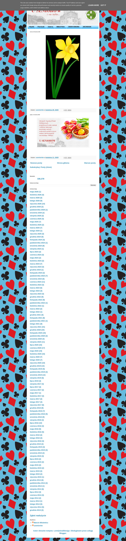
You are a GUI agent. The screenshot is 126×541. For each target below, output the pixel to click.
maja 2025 (34, 222)
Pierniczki (41, 27)
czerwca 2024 (35, 255)
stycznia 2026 (35, 204)
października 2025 (37, 210)
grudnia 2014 (35, 480)
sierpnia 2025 (35, 216)
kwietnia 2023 (35, 285)
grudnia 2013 (35, 510)
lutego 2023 (35, 291)
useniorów (38, 526)
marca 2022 (35, 309)
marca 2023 (35, 288)
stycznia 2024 (35, 267)
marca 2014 (35, 501)
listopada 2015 (36, 447)
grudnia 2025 (35, 207)
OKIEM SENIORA (73, 27)
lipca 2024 (34, 252)
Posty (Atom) (46, 167)
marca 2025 (35, 228)
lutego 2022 (35, 312)
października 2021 (37, 321)
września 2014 (36, 486)
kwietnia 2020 (35, 354)
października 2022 (37, 303)
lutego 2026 (35, 201)
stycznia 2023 (35, 294)
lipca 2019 (34, 381)
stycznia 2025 (35, 234)
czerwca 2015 (35, 462)
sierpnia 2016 (35, 420)
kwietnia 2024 (35, 261)
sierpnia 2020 (35, 342)
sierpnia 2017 (35, 384)
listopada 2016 (36, 411)
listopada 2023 (36, 273)
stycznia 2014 (35, 507)
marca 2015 (35, 471)
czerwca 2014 (35, 495)
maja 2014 (34, 498)
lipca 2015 (34, 459)
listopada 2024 (36, 240)
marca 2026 (35, 198)
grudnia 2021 (35, 315)
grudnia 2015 (35, 444)
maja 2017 (34, 393)
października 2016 (37, 414)
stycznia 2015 (35, 477)
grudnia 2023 (35, 270)
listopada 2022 (36, 300)
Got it (103, 5)
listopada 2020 (36, 333)
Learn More (93, 5)
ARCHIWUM (87, 27)
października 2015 (37, 450)
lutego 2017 (35, 402)
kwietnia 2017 (35, 396)
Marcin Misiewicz (41, 523)
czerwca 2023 (35, 282)
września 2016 (36, 417)
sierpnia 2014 (35, 489)
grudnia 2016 (35, 408)
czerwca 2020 (35, 348)
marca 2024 (35, 264)
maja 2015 (34, 465)
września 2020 (36, 339)
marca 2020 (35, 357)
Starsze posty (90, 163)
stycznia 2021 (35, 327)
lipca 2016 (34, 423)
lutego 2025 (35, 231)
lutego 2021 (35, 324)
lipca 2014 (34, 492)
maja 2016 (34, 429)
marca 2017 (35, 399)
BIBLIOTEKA (61, 27)
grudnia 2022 (35, 297)
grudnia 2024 (35, 237)
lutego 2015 (35, 474)
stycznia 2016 (35, 441)
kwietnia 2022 (35, 306)
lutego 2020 (35, 360)
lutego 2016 (35, 438)
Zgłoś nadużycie (38, 515)
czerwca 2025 (35, 219)
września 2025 (36, 213)
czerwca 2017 (35, 390)
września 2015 (36, 453)
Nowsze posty (36, 163)
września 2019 (36, 375)
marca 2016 (35, 435)
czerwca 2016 (35, 426)
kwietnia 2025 (35, 225)
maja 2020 (34, 351)
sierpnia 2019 (35, 378)
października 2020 (37, 336)
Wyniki (31, 27)
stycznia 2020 (35, 363)
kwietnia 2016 (35, 432)
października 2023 (37, 276)
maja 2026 (34, 192)
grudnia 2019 (35, 366)
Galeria (50, 27)
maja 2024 (34, 258)
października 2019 (37, 372)
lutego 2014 (35, 504)
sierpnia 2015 (35, 456)
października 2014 (37, 483)
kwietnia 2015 (35, 468)
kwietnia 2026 (35, 195)
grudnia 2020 (35, 330)
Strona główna (63, 163)
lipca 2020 (34, 345)
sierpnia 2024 (35, 249)
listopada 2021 (36, 318)
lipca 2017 (34, 387)
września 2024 (36, 246)
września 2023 (36, 279)
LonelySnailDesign (62, 531)
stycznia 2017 (35, 405)
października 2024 (37, 243)
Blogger (62, 533)
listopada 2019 (36, 369)
